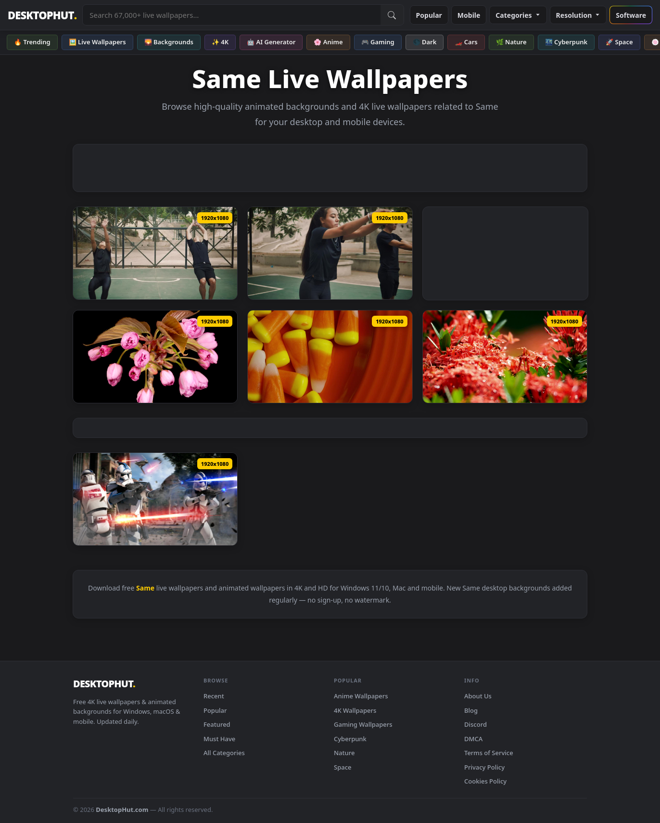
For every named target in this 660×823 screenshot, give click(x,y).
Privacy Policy (484, 767)
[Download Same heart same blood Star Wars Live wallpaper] (155, 499)
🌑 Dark (425, 42)
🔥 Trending (32, 42)
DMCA (473, 738)
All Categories (224, 752)
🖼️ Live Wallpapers (97, 42)
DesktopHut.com (122, 809)
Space (343, 767)
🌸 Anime (328, 42)
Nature (344, 752)
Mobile (469, 15)
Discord (475, 724)
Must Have (219, 738)
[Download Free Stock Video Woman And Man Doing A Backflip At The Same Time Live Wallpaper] (155, 253)
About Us (478, 696)
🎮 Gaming (377, 42)
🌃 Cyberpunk (566, 42)
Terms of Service (488, 752)
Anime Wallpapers (361, 696)
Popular (429, 15)
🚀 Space (619, 42)
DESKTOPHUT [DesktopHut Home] (42, 15)
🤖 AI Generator (271, 42)
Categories (517, 15)
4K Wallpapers (355, 710)
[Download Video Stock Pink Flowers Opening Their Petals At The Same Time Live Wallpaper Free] (155, 356)
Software (631, 15)
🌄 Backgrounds (168, 42)
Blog (471, 710)
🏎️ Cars (466, 42)
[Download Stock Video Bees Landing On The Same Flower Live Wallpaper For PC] (504, 356)
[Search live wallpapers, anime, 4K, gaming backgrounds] (231, 15)
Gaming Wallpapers (363, 724)
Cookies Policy (485, 781)
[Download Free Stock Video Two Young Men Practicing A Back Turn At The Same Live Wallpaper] (329, 253)
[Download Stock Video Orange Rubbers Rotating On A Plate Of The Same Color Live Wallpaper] (329, 356)
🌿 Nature (511, 42)
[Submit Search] (392, 15)
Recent (213, 696)
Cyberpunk (350, 738)
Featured (216, 724)
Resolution (578, 15)
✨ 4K (220, 42)
